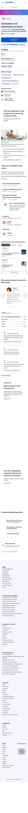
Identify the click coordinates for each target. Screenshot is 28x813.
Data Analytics (5, 573)
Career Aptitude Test (7, 654)
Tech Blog (4, 735)
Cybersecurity (5, 571)
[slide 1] (9, 306)
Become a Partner (6, 708)
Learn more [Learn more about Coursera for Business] (8, 483)
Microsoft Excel (5, 581)
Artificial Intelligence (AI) (7, 569)
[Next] (25, 295)
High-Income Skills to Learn (8, 660)
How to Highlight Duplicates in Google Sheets (12, 664)
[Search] (25, 2)
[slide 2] (12, 306)
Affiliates (4, 763)
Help (3, 753)
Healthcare (4, 638)
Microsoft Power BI (6, 583)
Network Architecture (6, 78)
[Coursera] (9, 2)
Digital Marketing (6, 575)
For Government (6, 704)
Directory (4, 761)
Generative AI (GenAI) (7, 579)
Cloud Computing (13, 7)
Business (4, 626)
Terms (3, 749)
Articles (4, 759)
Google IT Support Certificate (9, 601)
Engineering (5, 634)
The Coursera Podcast (7, 733)
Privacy (4, 751)
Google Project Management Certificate (11, 603)
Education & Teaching (7, 632)
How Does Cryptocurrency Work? (9, 662)
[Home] (2, 7)
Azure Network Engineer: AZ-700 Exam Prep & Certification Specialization (12, 140)
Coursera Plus (5, 694)
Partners (4, 727)
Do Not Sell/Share (6, 767)
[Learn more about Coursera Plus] (22, 45)
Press (3, 745)
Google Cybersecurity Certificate (9, 597)
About (3, 684)
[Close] (24, 11)
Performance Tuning (6, 75)
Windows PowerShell (18, 75)
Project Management (7, 585)
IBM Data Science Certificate (8, 609)
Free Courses (5, 712)
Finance (4, 636)
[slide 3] (15, 306)
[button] (15, 84)
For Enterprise (5, 702)
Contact (4, 757)
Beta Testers (5, 729)
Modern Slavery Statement (8, 765)
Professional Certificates (8, 696)
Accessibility (5, 755)
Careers (4, 690)
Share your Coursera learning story (10, 714)
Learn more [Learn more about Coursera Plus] (8, 399)
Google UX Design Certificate (8, 605)
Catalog (4, 692)
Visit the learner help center (12, 546)
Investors (4, 747)
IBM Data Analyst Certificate (8, 607)
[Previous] (3, 295)
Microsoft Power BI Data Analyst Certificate (12, 613)
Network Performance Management (10, 81)
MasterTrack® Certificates (8, 698)
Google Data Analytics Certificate (9, 599)
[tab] (5, 245)
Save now (19, 13)
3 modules (4, 49)
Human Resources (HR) (7, 640)
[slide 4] (17, 306)
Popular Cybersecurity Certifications (10, 668)
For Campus (5, 706)
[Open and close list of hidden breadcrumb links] (6, 7)
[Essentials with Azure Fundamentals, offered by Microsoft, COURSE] (11, 265)
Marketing (4, 644)
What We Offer (5, 686)
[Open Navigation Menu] (3, 2)
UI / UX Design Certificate (7, 615)
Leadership (4, 688)
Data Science (5, 630)
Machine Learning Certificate (8, 611)
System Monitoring (6, 84)
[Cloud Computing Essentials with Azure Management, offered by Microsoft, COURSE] (11, 253)
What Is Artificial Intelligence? (8, 674)
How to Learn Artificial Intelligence (10, 666)
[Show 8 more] (14, 272)
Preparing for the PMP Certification (10, 670)
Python (4, 587)
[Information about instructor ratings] (11, 218)
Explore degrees (9, 438)
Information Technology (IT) (8, 642)
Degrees (4, 700)
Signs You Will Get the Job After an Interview (12, 672)
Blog (3, 731)
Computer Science (6, 628)
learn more (14, 551)
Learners (4, 725)
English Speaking (6, 577)
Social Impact (5, 710)
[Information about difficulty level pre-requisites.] (14, 60)
